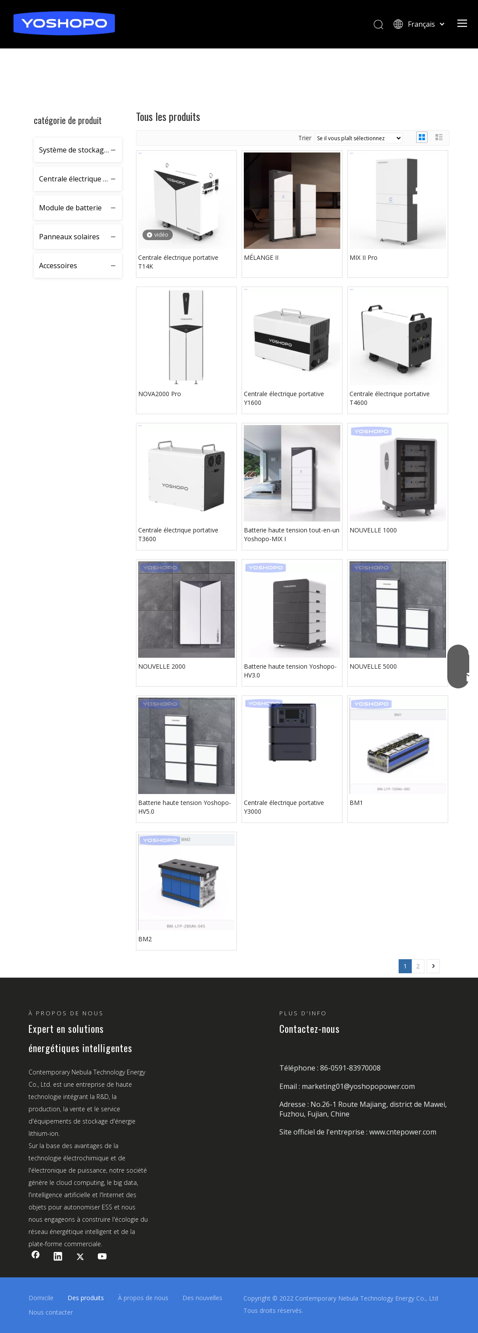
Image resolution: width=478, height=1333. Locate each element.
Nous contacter (51, 1312)
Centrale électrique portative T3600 (178, 534)
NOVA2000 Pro (159, 394)
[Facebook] (36, 1257)
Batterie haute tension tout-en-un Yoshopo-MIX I (291, 534)
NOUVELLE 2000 (161, 666)
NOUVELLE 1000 (373, 530)
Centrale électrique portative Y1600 (284, 398)
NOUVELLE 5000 (373, 666)
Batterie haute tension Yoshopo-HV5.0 (184, 806)
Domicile (41, 1298)
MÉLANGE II (261, 257)
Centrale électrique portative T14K (178, 261)
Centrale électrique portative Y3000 (284, 806)
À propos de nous (143, 1298)
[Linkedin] (58, 1257)
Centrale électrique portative (80, 179)
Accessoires (58, 265)
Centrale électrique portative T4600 (390, 398)
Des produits (86, 1298)
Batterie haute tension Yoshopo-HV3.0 (290, 670)
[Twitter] (80, 1257)
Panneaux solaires (69, 236)
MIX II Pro (364, 257)
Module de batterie (70, 208)
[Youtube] (103, 1257)
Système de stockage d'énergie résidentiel (80, 150)
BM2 (145, 939)
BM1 (356, 802)
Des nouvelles (202, 1298)
